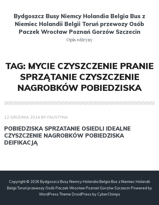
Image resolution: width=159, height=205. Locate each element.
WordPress (49, 194)
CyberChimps (108, 194)
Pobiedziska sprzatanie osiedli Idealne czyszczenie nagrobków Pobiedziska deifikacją (67, 135)
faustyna (57, 117)
